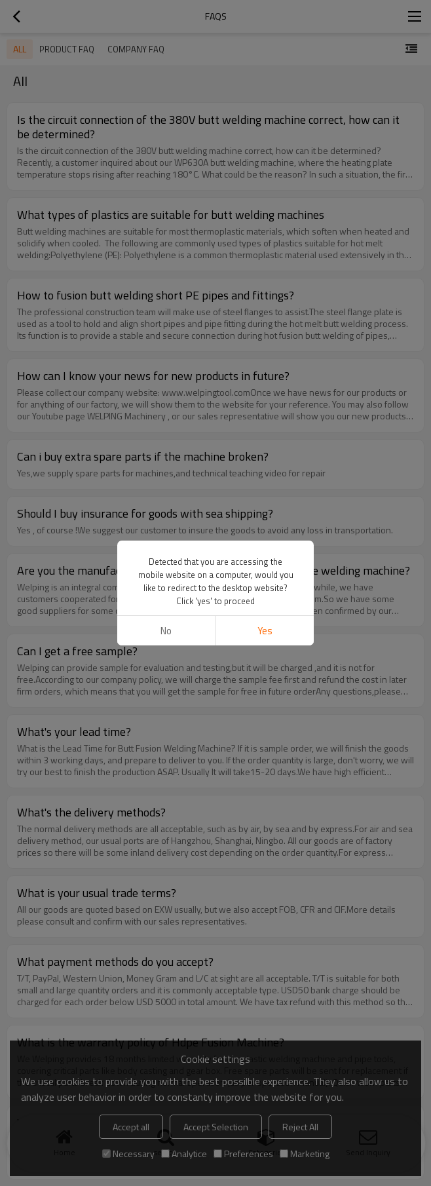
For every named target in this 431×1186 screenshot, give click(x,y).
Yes (264, 630)
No (166, 630)
